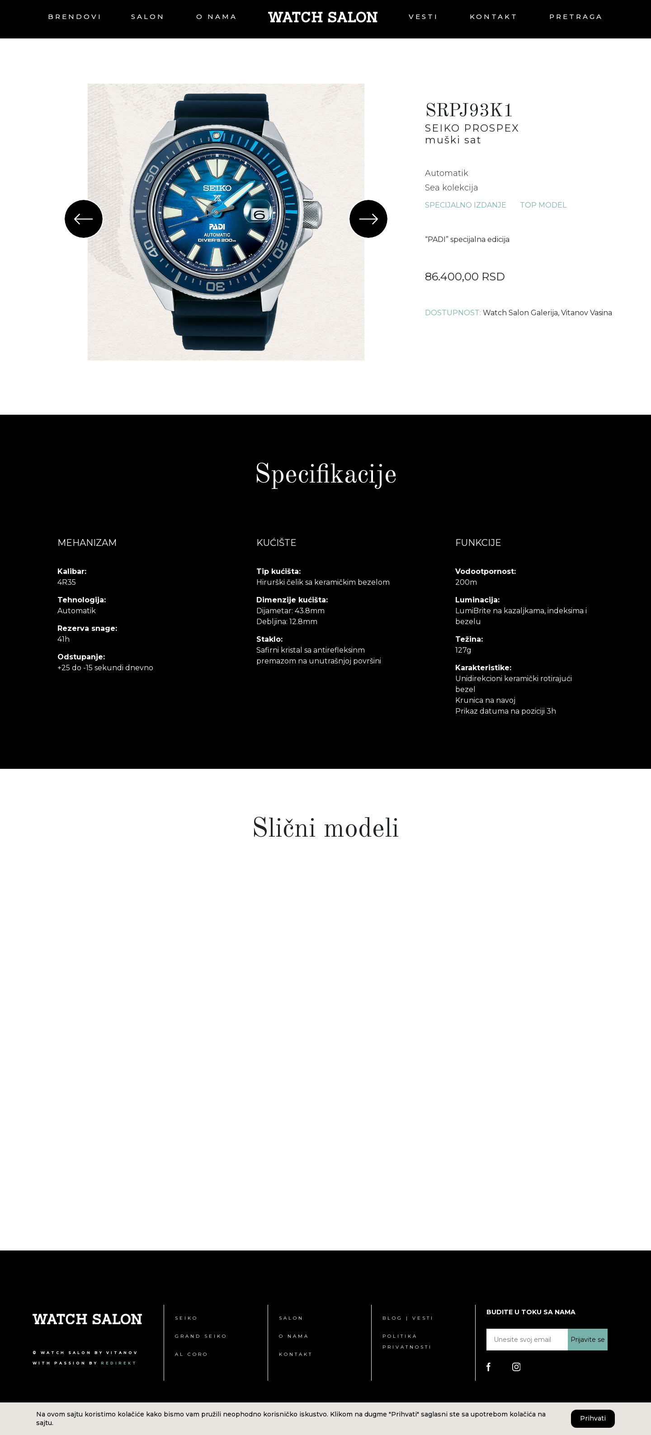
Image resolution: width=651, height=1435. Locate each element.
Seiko (186, 1318)
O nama (216, 16)
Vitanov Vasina (586, 312)
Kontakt (494, 16)
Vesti (424, 16)
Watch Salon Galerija (520, 312)
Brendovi (75, 16)
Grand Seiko (201, 1336)
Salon (148, 16)
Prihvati (593, 1418)
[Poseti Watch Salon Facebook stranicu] (488, 1366)
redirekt (119, 1363)
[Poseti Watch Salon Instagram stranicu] (516, 1366)
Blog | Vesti (408, 1318)
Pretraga (576, 16)
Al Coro (191, 1354)
